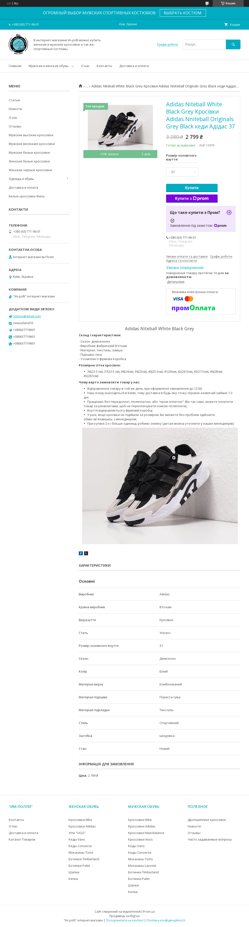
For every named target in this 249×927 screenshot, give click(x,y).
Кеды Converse (80, 846)
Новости (15, 109)
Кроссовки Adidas (82, 826)
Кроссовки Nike (80, 819)
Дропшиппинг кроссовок (207, 819)
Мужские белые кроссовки (29, 152)
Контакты (104, 66)
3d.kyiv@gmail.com (27, 316)
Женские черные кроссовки (30, 170)
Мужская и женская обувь (49, 66)
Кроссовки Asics (140, 839)
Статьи (14, 100)
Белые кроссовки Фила (26, 196)
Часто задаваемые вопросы (210, 839)
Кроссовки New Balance (146, 833)
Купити (192, 188)
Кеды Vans (77, 839)
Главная (15, 66)
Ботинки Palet (79, 865)
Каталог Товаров (22, 839)
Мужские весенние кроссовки (32, 144)
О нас (85, 66)
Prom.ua (149, 912)
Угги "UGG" (77, 833)
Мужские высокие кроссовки (31, 135)
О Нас (13, 826)
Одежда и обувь (21, 179)
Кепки (73, 878)
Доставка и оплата (134, 66)
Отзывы (15, 126)
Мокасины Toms (81, 852)
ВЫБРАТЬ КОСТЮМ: (183, 13)
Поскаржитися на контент (124, 920)
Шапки (74, 872)
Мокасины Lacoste (142, 865)
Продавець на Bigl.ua (124, 916)
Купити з (192, 198)
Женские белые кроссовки (29, 161)
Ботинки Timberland (84, 859)
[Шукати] (233, 44)
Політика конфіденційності (166, 920)
